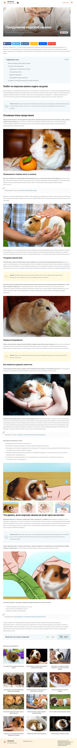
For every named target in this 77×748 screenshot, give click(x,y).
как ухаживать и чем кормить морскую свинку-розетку (30, 616)
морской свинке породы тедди (28, 190)
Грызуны (14, 32)
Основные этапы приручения (16, 66)
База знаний (9, 32)
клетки (58, 119)
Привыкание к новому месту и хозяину (20, 69)
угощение (62, 268)
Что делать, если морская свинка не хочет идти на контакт (24, 80)
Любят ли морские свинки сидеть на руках (20, 63)
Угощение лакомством (15, 72)
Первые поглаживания (15, 74)
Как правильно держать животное (19, 77)
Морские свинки (20, 32)
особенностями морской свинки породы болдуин (31, 434)
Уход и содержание (29, 32)
